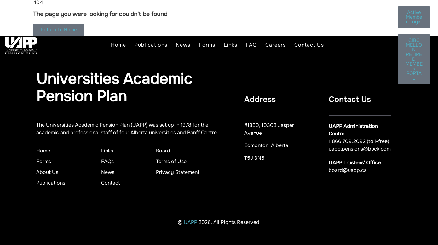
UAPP (191, 222)
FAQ (251, 45)
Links (230, 45)
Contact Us (309, 45)
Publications (151, 45)
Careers (275, 45)
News (183, 45)
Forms (207, 45)
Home (118, 45)
